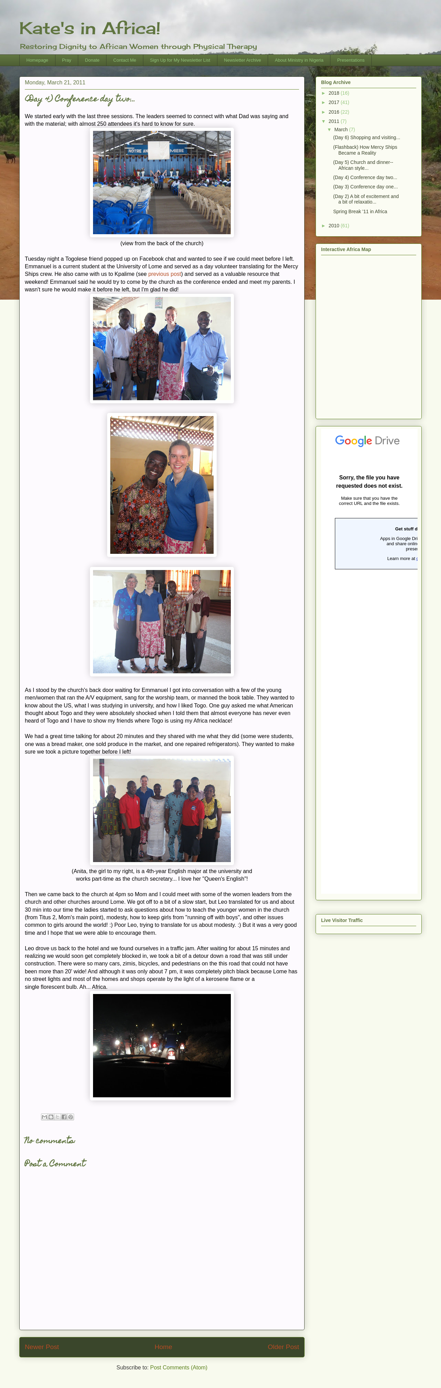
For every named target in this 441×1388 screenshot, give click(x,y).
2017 (335, 102)
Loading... (369, 661)
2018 (335, 93)
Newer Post (42, 1346)
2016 (335, 112)
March (341, 129)
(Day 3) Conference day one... (365, 186)
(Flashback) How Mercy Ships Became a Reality (365, 150)
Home (163, 1346)
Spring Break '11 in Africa (360, 211)
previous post (164, 274)
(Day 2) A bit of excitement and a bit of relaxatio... (366, 199)
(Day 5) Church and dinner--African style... (363, 165)
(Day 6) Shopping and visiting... (366, 137)
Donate (92, 60)
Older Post (283, 1346)
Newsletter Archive (242, 60)
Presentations (351, 60)
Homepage (38, 60)
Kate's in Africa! (90, 28)
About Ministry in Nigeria (299, 60)
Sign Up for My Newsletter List (180, 60)
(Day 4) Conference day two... (365, 177)
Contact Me (124, 60)
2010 (335, 225)
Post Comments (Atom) (178, 1367)
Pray (66, 60)
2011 (335, 121)
